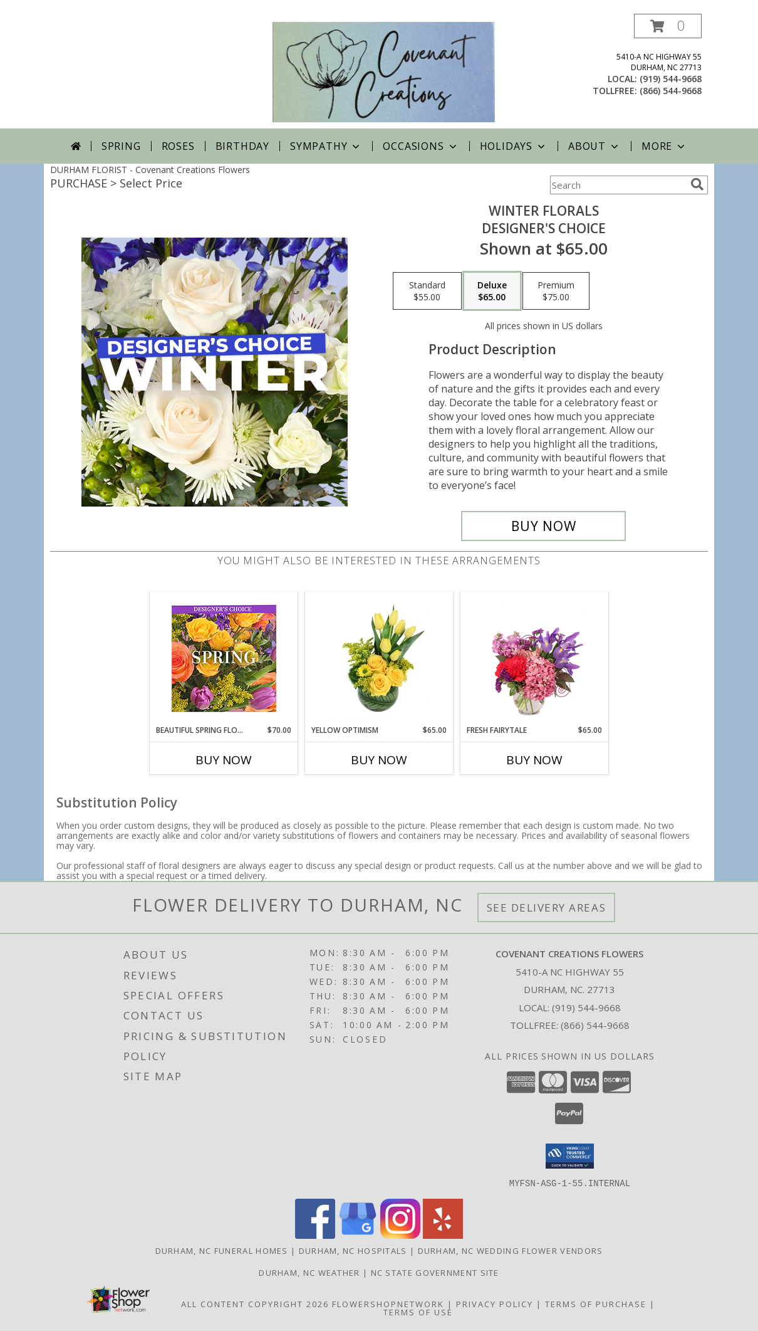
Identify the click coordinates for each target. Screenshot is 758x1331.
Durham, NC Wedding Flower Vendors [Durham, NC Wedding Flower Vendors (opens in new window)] (510, 1250)
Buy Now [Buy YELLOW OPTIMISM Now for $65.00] (379, 760)
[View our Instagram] (400, 1235)
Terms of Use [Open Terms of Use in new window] (418, 1311)
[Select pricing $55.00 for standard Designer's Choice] (427, 291)
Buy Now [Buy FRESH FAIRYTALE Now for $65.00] (534, 760)
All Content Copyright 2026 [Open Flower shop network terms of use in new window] (255, 1303)
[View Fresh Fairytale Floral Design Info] (534, 659)
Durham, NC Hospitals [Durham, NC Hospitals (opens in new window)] (353, 1250)
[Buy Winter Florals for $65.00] (543, 526)
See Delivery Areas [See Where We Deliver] (546, 907)
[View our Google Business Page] (358, 1235)
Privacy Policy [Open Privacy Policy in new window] (494, 1303)
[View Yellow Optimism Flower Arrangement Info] (379, 659)
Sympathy (326, 146)
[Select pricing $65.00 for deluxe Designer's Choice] (492, 291)
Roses (178, 146)
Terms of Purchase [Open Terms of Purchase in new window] (595, 1303)
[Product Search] (618, 185)
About (594, 146)
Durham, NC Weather (309, 1272)
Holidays (514, 146)
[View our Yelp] (443, 1235)
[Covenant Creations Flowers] (383, 71)
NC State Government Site (435, 1272)
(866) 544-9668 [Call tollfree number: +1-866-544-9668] (671, 91)
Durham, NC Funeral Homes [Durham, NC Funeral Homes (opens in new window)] (221, 1250)
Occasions (421, 146)
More (664, 146)
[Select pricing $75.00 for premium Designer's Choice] (556, 291)
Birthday (242, 146)
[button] (668, 26)
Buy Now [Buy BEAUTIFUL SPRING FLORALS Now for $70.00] (223, 760)
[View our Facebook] (315, 1235)
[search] (697, 184)
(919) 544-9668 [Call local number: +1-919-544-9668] (671, 79)
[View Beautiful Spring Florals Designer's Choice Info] (224, 658)
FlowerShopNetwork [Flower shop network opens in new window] (388, 1303)
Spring (121, 146)
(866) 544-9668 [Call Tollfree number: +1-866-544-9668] (595, 1025)
